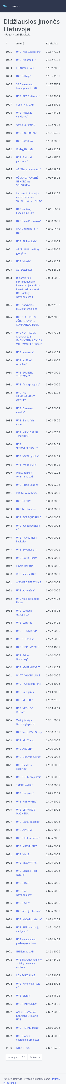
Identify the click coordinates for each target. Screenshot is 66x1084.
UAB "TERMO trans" (27, 1027)
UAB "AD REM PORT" (28, 667)
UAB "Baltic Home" (26, 557)
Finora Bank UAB (25, 566)
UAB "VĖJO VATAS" (27, 862)
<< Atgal (13, 1057)
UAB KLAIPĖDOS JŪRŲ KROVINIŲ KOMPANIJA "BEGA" (27, 320)
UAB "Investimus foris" (29, 683)
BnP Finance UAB (26, 574)
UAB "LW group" (25, 793)
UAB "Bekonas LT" (26, 549)
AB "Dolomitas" (24, 269)
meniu (16, 6)
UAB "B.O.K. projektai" (28, 777)
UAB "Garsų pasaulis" (28, 821)
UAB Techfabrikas (26, 509)
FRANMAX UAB (25, 68)
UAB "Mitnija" (23, 76)
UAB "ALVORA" (24, 829)
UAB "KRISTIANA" (26, 846)
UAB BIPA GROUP (26, 631)
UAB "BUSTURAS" (26, 133)
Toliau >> (35, 1057)
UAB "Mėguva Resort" (28, 51)
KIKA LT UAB (23, 1048)
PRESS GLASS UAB (27, 492)
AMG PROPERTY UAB (28, 582)
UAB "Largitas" (24, 622)
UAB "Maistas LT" (26, 59)
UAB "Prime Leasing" (27, 484)
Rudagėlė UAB (24, 149)
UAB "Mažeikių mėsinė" (29, 919)
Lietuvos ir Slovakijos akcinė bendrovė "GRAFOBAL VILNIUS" (29, 197)
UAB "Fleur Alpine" (26, 1004)
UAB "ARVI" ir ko (25, 740)
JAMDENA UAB (24, 785)
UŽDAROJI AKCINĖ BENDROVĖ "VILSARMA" (27, 181)
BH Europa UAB (25, 951)
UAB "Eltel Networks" (28, 838)
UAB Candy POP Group (29, 732)
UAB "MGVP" (23, 501)
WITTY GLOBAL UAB (28, 675)
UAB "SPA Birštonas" (28, 96)
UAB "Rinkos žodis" (26, 241)
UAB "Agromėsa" (25, 590)
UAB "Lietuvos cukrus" (28, 756)
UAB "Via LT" (23, 854)
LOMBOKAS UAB (25, 975)
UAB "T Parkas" (25, 639)
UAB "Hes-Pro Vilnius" (28, 221)
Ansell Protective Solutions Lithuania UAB (27, 1015)
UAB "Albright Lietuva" (28, 911)
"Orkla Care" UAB (25, 124)
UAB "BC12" (23, 903)
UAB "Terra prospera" (28, 384)
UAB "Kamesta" (25, 352)
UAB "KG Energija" (26, 464)
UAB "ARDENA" (24, 748)
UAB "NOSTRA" (24, 141)
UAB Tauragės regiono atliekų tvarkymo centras (29, 963)
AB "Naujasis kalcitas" (28, 169)
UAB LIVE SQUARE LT (28, 517)
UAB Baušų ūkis (25, 692)
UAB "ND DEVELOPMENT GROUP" (25, 396)
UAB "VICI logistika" (27, 456)
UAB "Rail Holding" (26, 801)
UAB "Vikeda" (23, 261)
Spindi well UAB (25, 104)
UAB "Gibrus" (23, 995)
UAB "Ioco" (22, 883)
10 (23, 1057)
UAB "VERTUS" (24, 700)
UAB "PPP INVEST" (27, 647)
